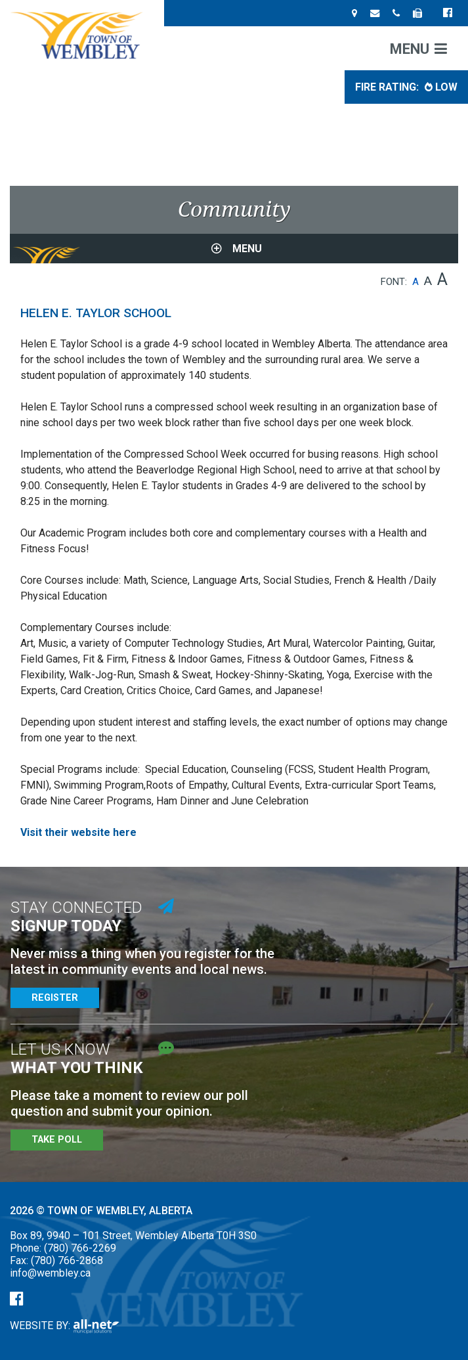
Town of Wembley (82, 35)
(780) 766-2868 (67, 1260)
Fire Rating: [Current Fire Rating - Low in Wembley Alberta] (406, 87)
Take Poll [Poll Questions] (57, 1139)
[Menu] (418, 48)
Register (55, 997)
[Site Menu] (234, 248)
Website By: (64, 1325)
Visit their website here (78, 832)
